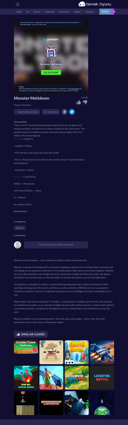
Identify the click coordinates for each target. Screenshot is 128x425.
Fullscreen (53, 111)
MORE (105, 11)
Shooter (20, 227)
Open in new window (28, 111)
